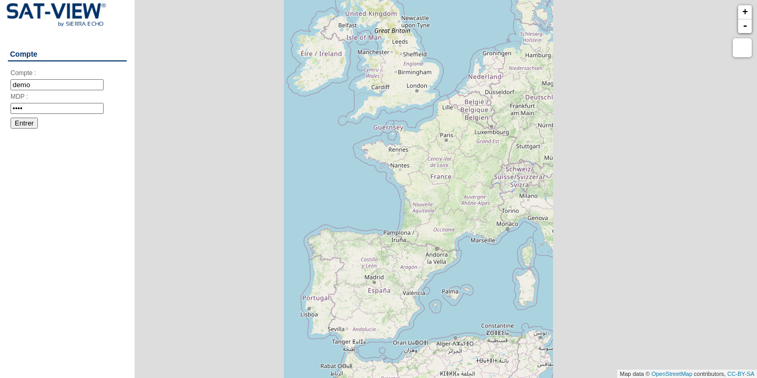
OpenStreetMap (671, 374)
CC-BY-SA (740, 374)
